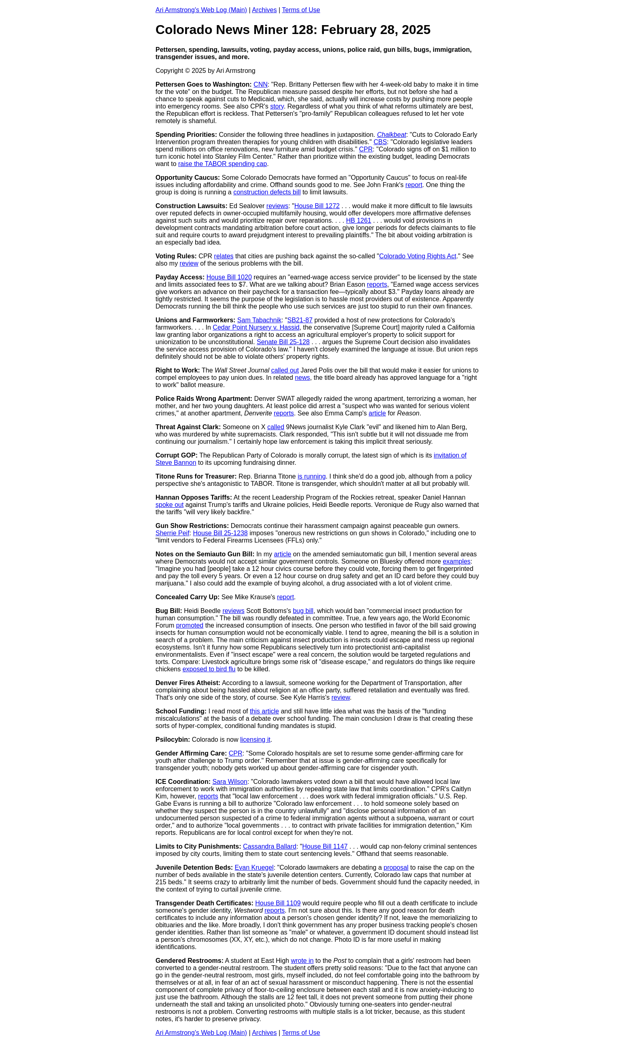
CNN (261, 84)
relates (224, 256)
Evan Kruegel (254, 867)
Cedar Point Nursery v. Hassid (256, 327)
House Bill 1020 (229, 277)
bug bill (303, 610)
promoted (190, 625)
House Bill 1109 (277, 903)
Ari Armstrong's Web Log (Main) (201, 9)
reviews (277, 205)
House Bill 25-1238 (220, 533)
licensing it (255, 739)
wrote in (302, 960)
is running (312, 476)
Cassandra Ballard (269, 846)
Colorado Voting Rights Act (417, 256)
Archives (264, 9)
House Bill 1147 (324, 846)
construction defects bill (266, 192)
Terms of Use (301, 9)
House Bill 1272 (317, 205)
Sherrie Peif (173, 533)
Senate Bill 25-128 (283, 341)
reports (377, 284)
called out (285, 370)
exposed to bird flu (209, 669)
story (276, 106)
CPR (366, 149)
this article (264, 711)
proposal (396, 867)
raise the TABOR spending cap (222, 163)
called (275, 427)
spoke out (169, 504)
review (189, 263)
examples (456, 561)
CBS (380, 141)
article (377, 413)
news (302, 377)
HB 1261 (358, 220)
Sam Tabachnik (259, 320)
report (413, 184)
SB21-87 (300, 320)
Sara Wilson (229, 781)
